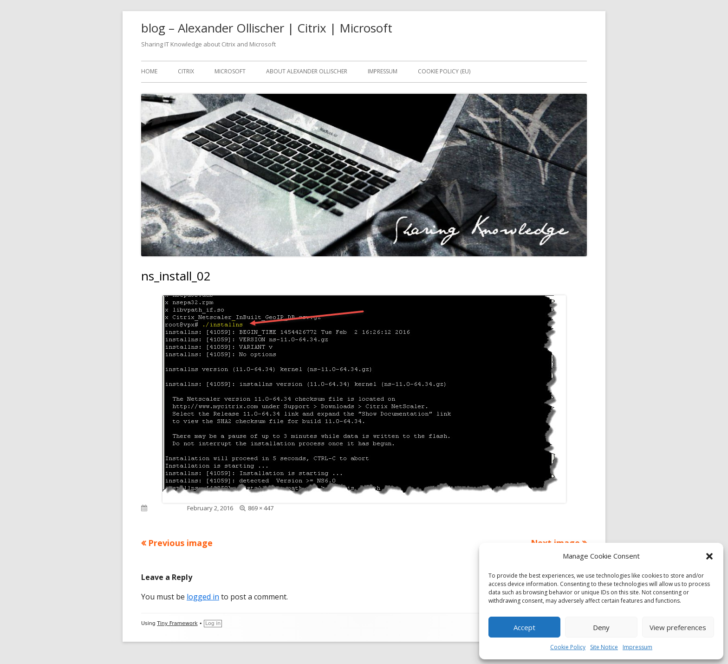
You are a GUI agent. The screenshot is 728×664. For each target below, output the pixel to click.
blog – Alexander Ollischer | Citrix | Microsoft (266, 28)
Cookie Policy (567, 647)
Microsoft (230, 71)
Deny (601, 627)
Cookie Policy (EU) (444, 71)
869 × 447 (260, 508)
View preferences (678, 627)
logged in (203, 597)
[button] (709, 556)
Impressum (637, 647)
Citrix (186, 71)
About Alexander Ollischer (306, 71)
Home (149, 71)
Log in (213, 623)
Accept (524, 627)
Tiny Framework (177, 623)
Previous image (180, 542)
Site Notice (604, 647)
